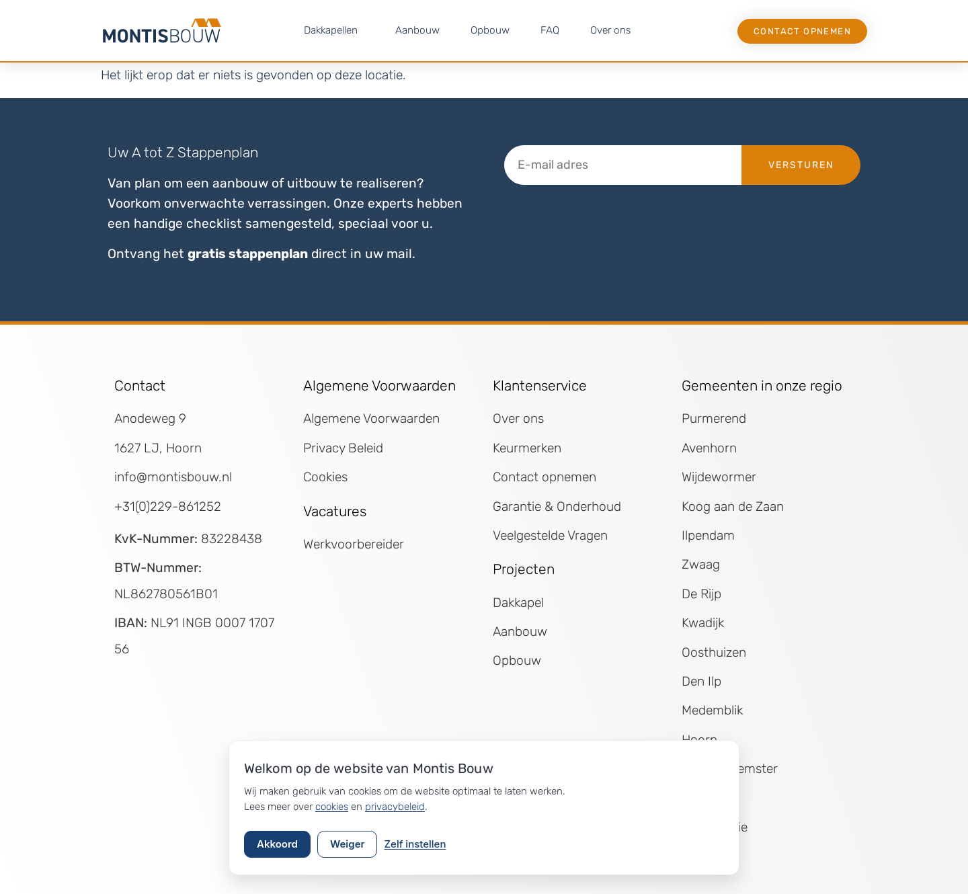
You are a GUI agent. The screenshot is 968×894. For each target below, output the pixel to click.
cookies (331, 807)
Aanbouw (417, 30)
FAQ (549, 30)
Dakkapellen (334, 30)
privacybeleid (395, 807)
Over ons (610, 30)
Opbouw (490, 30)
